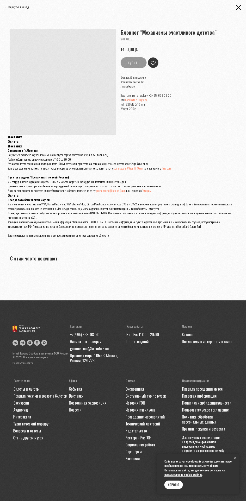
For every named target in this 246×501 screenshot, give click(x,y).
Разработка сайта (22, 363)
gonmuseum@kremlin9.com (128, 168)
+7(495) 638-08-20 (160, 95)
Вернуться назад (18, 7)
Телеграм (166, 168)
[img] (44, 343)
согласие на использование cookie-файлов (194, 472)
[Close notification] (235, 458)
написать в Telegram (136, 100)
